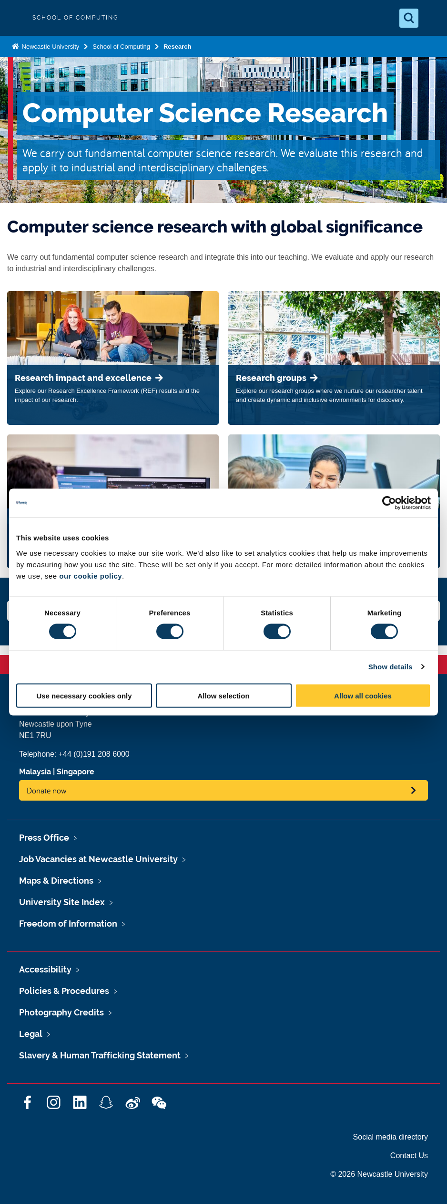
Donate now (47, 790)
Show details (390, 667)
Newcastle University (49, 46)
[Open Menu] (431, 18)
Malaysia (35, 771)
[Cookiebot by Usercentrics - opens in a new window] (389, 503)
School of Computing (121, 46)
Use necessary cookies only (84, 695)
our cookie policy (90, 575)
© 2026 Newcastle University (379, 1174)
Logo (15, 18)
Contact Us (409, 1155)
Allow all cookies (363, 695)
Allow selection (223, 695)
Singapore (75, 771)
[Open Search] (408, 18)
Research (177, 46)
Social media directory (390, 1137)
